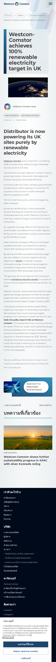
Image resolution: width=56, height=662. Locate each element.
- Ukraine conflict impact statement (21, 562)
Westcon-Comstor (12, 161)
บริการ (6, 506)
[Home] (17, 4)
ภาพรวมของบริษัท (11, 532)
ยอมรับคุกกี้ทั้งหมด (26, 644)
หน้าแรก (8, 15)
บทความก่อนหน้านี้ (13, 405)
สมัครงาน (8, 541)
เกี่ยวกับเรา (8, 510)
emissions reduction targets (25, 279)
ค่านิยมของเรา (10, 498)
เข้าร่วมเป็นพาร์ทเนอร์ (13, 592)
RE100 (19, 261)
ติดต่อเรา (7, 515)
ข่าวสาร (7, 549)
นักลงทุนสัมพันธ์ (10, 571)
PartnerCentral (11, 584)
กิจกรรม (7, 519)
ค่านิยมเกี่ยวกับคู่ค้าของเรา (15, 588)
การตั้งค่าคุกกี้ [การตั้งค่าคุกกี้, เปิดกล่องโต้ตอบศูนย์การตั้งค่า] (26, 658)
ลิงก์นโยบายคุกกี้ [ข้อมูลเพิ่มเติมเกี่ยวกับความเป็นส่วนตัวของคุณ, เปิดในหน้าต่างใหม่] (8, 637)
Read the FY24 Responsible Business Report (34, 387)
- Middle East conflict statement (19, 554)
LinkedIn (8, 610)
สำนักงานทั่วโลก (10, 545)
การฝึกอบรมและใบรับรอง (14, 597)
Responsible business (30, 115)
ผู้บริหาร (7, 536)
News (20, 15)
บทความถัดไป (45, 405)
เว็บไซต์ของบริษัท (11, 566)
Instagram (8, 614)
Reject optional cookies (25, 651)
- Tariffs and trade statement (17, 558)
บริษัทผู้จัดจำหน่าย (11, 502)
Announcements (37, 15)
